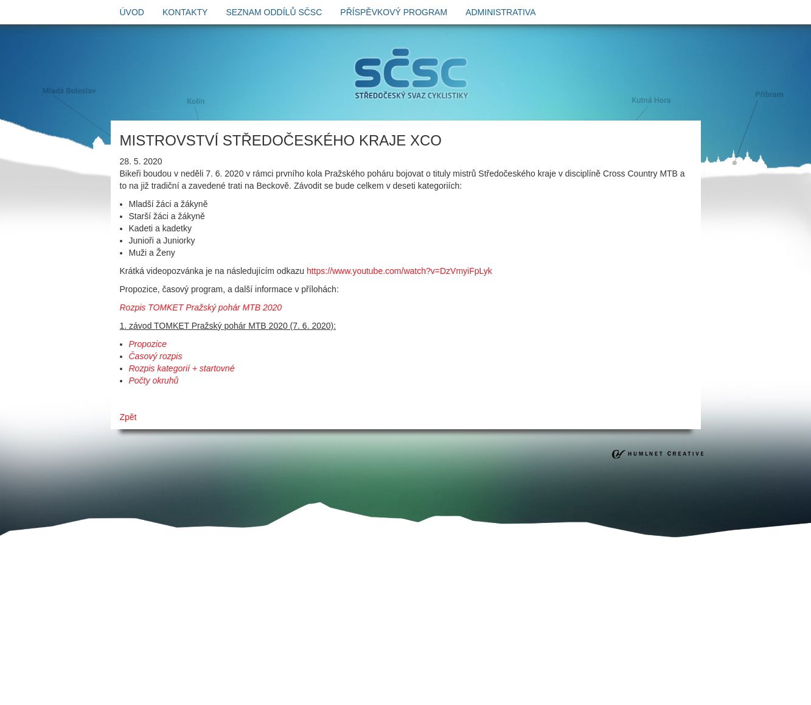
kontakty (184, 12)
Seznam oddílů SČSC (274, 12)
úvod (132, 12)
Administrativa (500, 12)
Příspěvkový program (393, 12)
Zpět (128, 417)
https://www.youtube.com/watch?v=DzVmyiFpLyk (399, 271)
